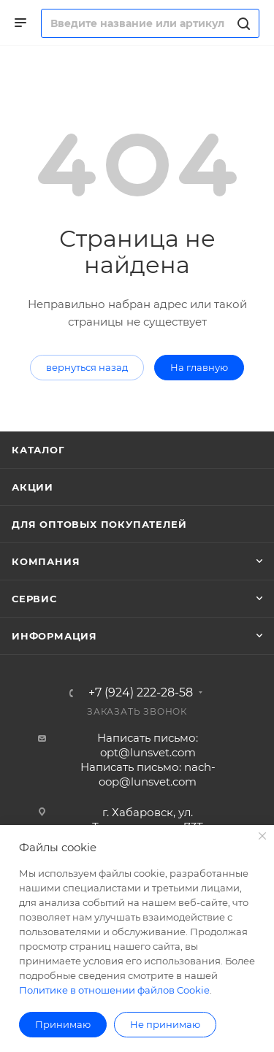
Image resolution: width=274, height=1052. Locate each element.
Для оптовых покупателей (99, 524)
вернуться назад (87, 367)
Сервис (34, 598)
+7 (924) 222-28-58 (140, 693)
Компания (46, 561)
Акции (32, 487)
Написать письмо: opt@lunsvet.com (147, 745)
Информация (54, 636)
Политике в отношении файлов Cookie (114, 990)
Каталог (38, 450)
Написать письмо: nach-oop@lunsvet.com (148, 774)
